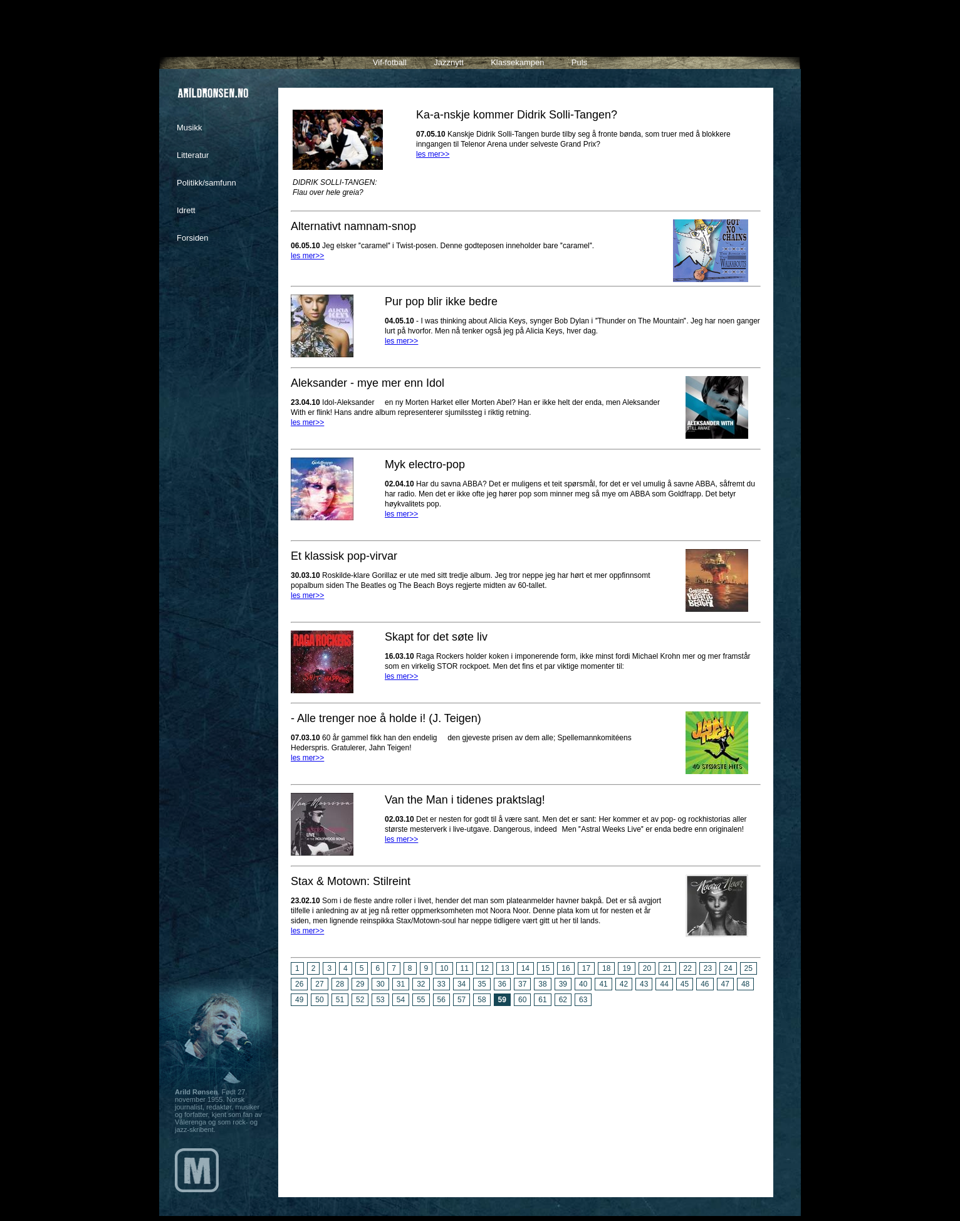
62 (563, 999)
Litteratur (193, 155)
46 (705, 984)
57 (461, 999)
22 (688, 968)
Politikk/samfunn (206, 182)
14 (525, 968)
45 (685, 984)
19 (626, 968)
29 (360, 984)
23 (708, 968)
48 (745, 984)
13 (505, 968)
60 (522, 999)
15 (545, 968)
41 (603, 984)
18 (606, 968)
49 (299, 999)
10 (444, 968)
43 (644, 984)
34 (461, 984)
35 (481, 984)
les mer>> (432, 154)
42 (624, 984)
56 (441, 999)
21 (667, 968)
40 (583, 984)
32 (421, 984)
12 (485, 968)
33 (441, 984)
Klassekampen (517, 62)
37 (522, 984)
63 (583, 999)
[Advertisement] (526, 1097)
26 (299, 984)
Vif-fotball (390, 62)
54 (401, 999)
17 (586, 968)
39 (563, 984)
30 (380, 984)
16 (565, 968)
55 (421, 999)
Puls (579, 62)
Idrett (186, 210)
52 (360, 999)
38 (542, 984)
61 (542, 999)
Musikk (189, 127)
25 (748, 968)
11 (465, 968)
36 (502, 984)
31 (401, 984)
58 (481, 999)
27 (319, 984)
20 (647, 968)
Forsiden (193, 238)
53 (380, 999)
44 (664, 984)
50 (319, 999)
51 (340, 999)
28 (340, 984)
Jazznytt (449, 62)
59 (502, 999)
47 (725, 984)
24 (728, 968)
